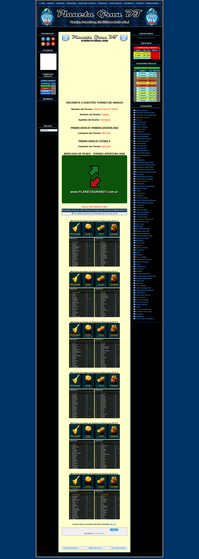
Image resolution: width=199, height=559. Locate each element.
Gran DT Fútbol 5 (142, 198)
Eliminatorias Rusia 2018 (144, 169)
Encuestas (139, 174)
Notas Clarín (140, 243)
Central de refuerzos (143, 134)
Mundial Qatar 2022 (143, 231)
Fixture (138, 191)
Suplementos (129, 3)
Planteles (139, 3)
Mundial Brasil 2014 (143, 228)
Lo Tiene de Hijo (141, 217)
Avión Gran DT (141, 122)
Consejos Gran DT (142, 141)
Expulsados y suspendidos (145, 186)
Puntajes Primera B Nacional (146, 276)
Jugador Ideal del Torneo (144, 202)
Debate (138, 158)
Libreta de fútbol (141, 210)
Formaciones (71, 3)
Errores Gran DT (141, 181)
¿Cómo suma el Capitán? (145, 318)
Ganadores (60, 3)
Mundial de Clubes (142, 238)
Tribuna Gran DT (141, 304)
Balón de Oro (140, 124)
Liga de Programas (142, 212)
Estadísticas (102, 3)
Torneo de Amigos (152, 3)
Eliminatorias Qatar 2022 (144, 167)
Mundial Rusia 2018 (143, 233)
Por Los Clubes (141, 257)
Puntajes (50, 3)
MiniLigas (139, 226)
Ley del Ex (139, 207)
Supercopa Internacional (144, 290)
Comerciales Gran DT (143, 138)
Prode (138, 264)
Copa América (141, 143)
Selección (139, 283)
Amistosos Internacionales (145, 112)
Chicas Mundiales (142, 136)
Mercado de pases (142, 221)
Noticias (139, 245)
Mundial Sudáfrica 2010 (144, 236)
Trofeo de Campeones (143, 309)
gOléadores (140, 316)
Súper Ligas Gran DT (143, 295)
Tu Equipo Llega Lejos (144, 311)
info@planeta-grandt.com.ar (146, 38)
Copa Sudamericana (143, 153)
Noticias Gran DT (116, 3)
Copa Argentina (141, 146)
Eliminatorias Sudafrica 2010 (146, 172)
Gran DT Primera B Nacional (146, 200)
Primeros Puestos (142, 262)
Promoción (140, 269)
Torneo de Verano (142, 302)
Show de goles (141, 285)
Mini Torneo (140, 224)
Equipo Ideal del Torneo (144, 176)
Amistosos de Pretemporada (146, 115)
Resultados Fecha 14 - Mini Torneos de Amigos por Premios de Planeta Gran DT (94, 210)
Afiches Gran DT (141, 110)
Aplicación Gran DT (143, 117)
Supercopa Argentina (143, 288)
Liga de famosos (142, 214)
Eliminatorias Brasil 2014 (144, 162)
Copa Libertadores (142, 150)
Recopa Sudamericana (144, 278)
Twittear (114, 529)
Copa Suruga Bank (142, 155)
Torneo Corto (140, 297)
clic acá (113, 524)
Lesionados (140, 205)
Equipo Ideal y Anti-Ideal (87, 3)
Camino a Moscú (142, 127)
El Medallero (140, 160)
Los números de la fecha (144, 219)
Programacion (141, 266)
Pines (138, 252)
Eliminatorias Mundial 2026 (145, 165)
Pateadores (140, 250)
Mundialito (139, 240)
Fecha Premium (141, 188)
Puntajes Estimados (143, 273)
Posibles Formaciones (144, 259)
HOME (43, 3)
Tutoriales (139, 314)
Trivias (138, 307)
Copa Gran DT (141, 148)
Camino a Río (140, 129)
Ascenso (139, 120)
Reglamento (140, 281)
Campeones (140, 131)
